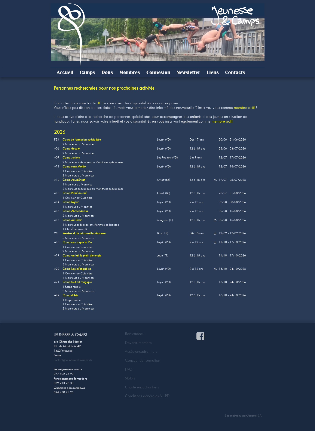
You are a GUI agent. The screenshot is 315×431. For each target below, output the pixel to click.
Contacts (235, 72)
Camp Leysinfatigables (76, 269)
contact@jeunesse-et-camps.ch (73, 360)
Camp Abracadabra (75, 211)
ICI (100, 103)
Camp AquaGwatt (73, 180)
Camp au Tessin (72, 220)
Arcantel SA (254, 416)
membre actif (244, 107)
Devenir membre (138, 342)
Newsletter (188, 72)
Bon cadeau (134, 333)
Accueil (65, 72)
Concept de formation (142, 360)
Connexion (158, 72)
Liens (213, 72)
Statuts (130, 378)
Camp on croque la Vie (77, 242)
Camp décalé (71, 148)
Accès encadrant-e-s (141, 351)
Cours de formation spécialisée (81, 139)
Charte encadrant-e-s (142, 387)
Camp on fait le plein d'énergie (81, 255)
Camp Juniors (71, 157)
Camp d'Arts (70, 295)
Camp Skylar (70, 202)
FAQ (128, 369)
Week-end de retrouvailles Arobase (83, 233)
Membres (129, 72)
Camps (87, 72)
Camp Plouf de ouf (74, 193)
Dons (107, 72)
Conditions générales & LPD (147, 396)
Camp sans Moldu (74, 166)
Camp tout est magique (77, 282)
